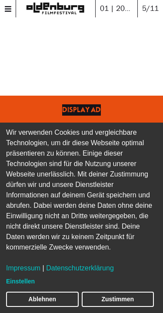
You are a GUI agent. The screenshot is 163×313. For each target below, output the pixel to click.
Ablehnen (42, 299)
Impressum (23, 268)
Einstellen (20, 281)
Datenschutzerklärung (80, 268)
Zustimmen (117, 299)
